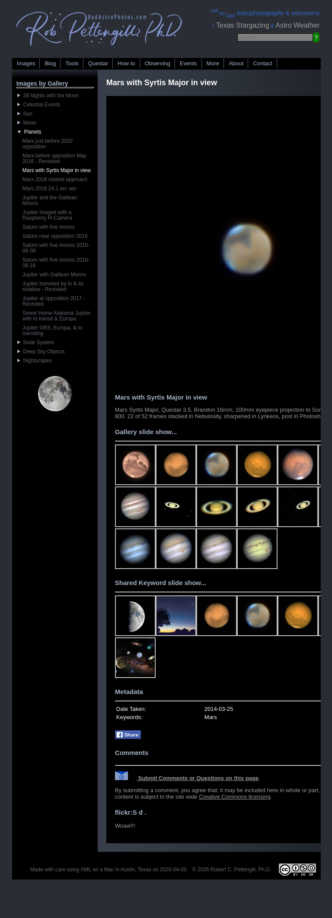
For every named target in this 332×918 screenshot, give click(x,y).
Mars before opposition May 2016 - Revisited (54, 158)
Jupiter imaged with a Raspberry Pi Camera (47, 215)
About (236, 63)
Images (26, 63)
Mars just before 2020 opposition (47, 144)
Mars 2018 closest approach (55, 179)
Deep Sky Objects (41, 352)
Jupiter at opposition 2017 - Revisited (53, 301)
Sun (24, 114)
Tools (71, 63)
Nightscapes (34, 361)
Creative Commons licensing (234, 796)
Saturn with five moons (48, 227)
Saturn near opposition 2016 (55, 236)
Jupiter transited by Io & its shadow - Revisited (52, 286)
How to (126, 63)
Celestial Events (39, 105)
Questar (98, 63)
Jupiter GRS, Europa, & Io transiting (52, 330)
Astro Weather (297, 25)
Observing (157, 63)
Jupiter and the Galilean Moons (49, 200)
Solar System (35, 342)
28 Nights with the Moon (48, 96)
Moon (26, 123)
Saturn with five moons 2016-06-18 (55, 263)
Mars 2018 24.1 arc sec (49, 189)
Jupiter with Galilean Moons (54, 275)
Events (188, 63)
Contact (262, 63)
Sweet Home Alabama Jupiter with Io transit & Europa (56, 316)
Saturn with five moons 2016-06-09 (55, 248)
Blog (50, 63)
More (213, 63)
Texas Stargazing (242, 25)
